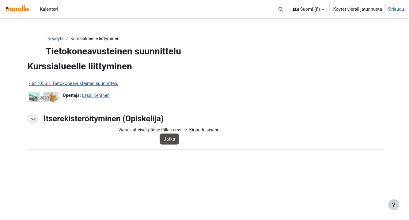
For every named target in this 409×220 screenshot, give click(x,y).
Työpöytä (67, 39)
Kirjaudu (395, 9)
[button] (280, 9)
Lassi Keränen (110, 96)
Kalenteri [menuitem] (49, 9)
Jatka (178, 139)
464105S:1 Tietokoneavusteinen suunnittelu (87, 83)
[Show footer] (393, 204)
